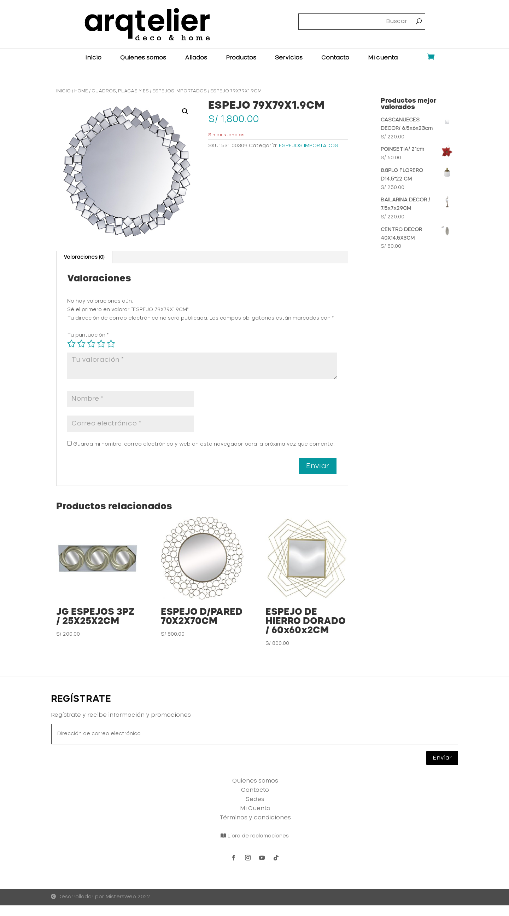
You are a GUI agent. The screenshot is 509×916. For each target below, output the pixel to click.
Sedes (255, 799)
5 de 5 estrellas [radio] (111, 343)
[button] (185, 111)
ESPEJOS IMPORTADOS (179, 91)
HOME (81, 91)
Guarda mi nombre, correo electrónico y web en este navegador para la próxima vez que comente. (203, 444)
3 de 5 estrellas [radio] (91, 343)
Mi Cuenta (255, 808)
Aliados (196, 58)
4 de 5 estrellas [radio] (101, 343)
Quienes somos (143, 58)
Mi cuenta (383, 58)
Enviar (442, 758)
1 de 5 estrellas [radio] (71, 343)
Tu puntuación (88, 335)
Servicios (289, 58)
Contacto (335, 58)
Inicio (93, 58)
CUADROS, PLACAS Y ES (120, 91)
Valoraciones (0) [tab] (84, 257)
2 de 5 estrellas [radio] (81, 343)
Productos (241, 58)
